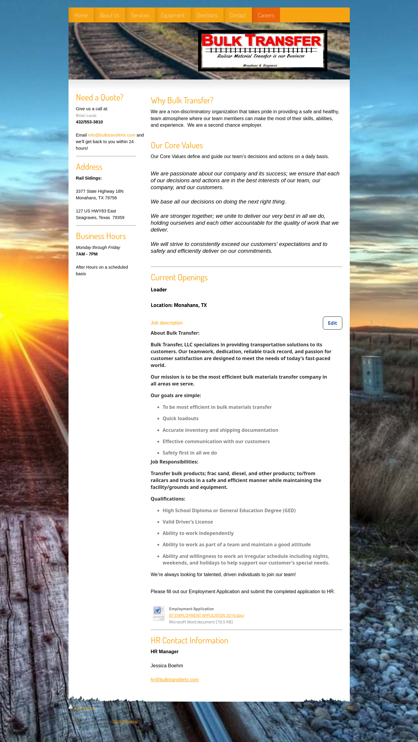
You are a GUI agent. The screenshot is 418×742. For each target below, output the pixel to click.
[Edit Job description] (332, 323)
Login (349, 706)
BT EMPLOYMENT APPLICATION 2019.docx (206, 615)
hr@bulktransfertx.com (175, 679)
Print (75, 707)
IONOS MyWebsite (125, 721)
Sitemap (89, 707)
